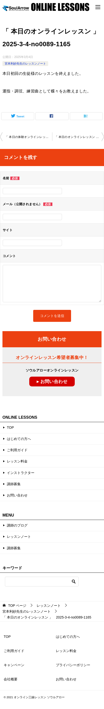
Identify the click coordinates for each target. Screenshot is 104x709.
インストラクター (20, 473)
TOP (10, 427)
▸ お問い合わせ (52, 381)
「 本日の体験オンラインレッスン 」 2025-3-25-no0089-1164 (28, 137)
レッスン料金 (17, 461)
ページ (17, 606)
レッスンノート (19, 537)
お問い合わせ (17, 495)
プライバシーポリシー (73, 665)
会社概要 (10, 679)
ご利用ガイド (17, 450)
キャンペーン (14, 665)
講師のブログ (17, 525)
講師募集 (14, 484)
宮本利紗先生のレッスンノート (25, 63)
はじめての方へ (19, 439)
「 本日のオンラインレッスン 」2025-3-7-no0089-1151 (79, 137)
